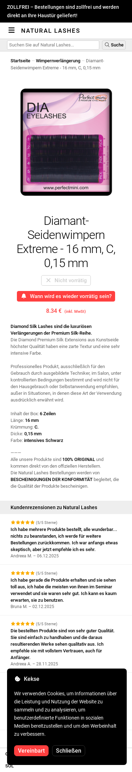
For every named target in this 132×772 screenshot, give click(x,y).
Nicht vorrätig (66, 280)
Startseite (20, 60)
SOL (9, 765)
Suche (114, 45)
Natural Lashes (50, 30)
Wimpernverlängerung (58, 60)
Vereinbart (31, 750)
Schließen (68, 750)
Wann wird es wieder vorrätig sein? (66, 296)
